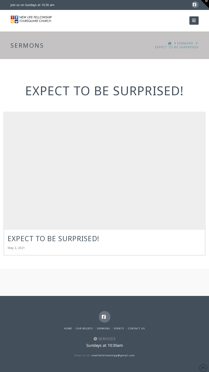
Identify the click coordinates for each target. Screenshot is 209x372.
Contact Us (136, 328)
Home (68, 328)
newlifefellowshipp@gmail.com (113, 355)
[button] (194, 20)
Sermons (103, 328)
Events (119, 328)
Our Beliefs (84, 328)
